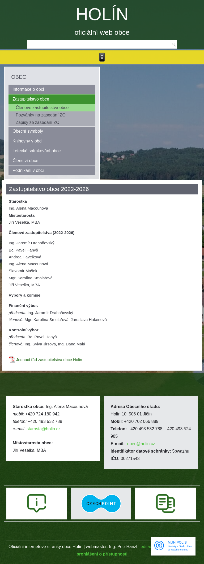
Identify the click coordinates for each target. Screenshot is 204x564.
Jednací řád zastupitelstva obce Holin (49, 359)
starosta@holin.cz (43, 429)
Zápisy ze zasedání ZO (38, 122)
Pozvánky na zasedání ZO (41, 115)
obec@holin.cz (141, 443)
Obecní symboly (27, 131)
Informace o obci (28, 89)
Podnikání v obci (28, 170)
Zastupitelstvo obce (30, 99)
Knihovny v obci (27, 141)
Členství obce (25, 160)
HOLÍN (102, 14)
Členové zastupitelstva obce (42, 107)
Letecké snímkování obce (36, 151)
